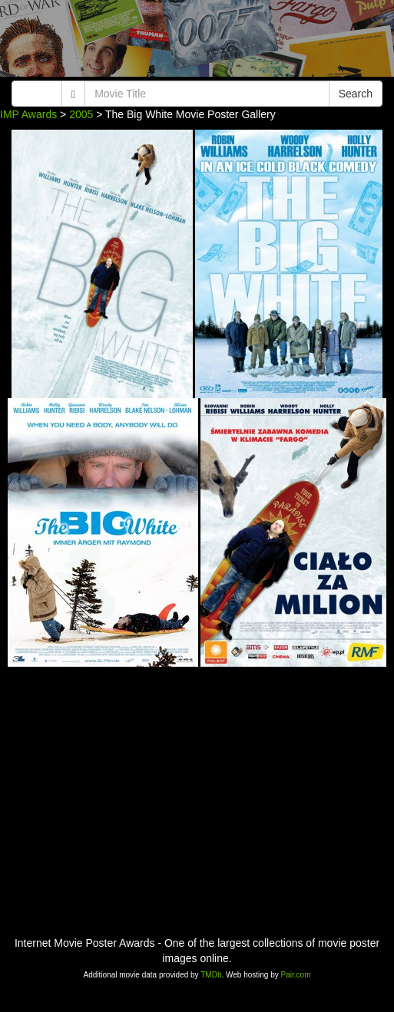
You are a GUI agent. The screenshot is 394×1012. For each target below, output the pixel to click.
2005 (81, 114)
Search (355, 93)
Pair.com (296, 975)
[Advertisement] (197, 42)
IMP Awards (28, 114)
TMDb (210, 975)
